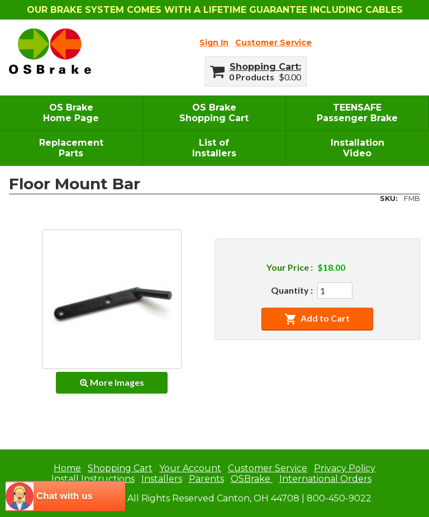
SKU (387, 198)
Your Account (190, 468)
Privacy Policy (344, 468)
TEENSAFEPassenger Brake (357, 112)
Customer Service (273, 42)
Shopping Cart (264, 66)
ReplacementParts (71, 148)
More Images (112, 382)
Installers (161, 478)
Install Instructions (93, 478)
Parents (206, 478)
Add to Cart (317, 318)
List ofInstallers (214, 148)
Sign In (213, 42)
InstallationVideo (357, 148)
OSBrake (252, 478)
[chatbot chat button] (65, 496)
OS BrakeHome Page (71, 112)
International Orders (325, 478)
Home (67, 468)
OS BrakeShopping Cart (214, 112)
